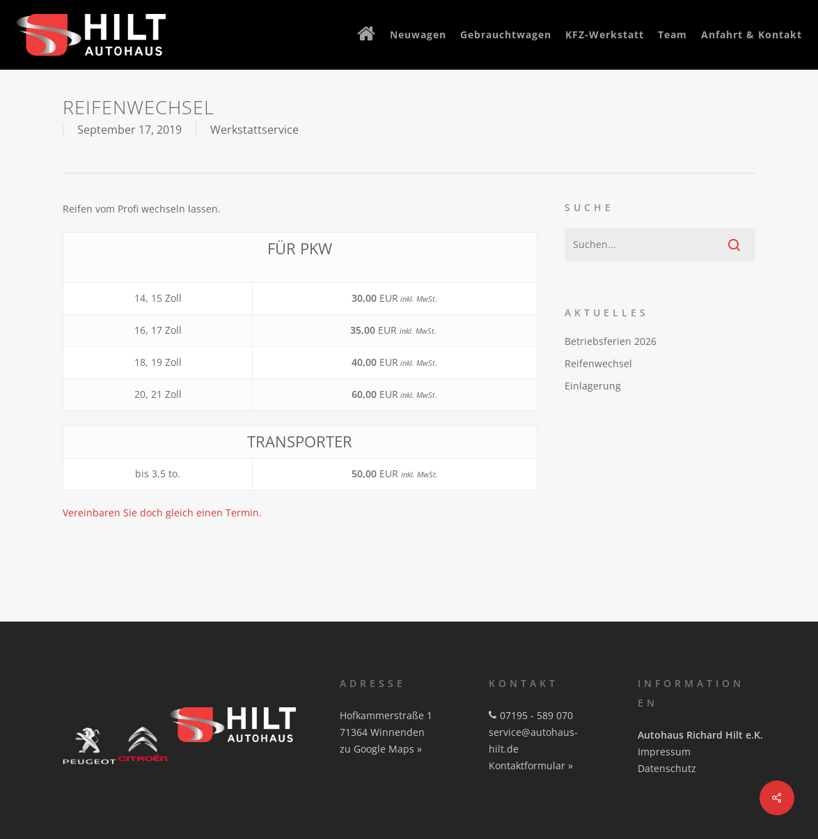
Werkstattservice (254, 129)
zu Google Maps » (381, 748)
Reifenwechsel (598, 363)
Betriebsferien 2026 (610, 341)
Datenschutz (667, 768)
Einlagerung (593, 385)
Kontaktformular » (531, 765)
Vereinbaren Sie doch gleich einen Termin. (162, 512)
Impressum (664, 751)
